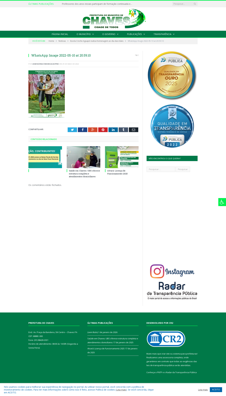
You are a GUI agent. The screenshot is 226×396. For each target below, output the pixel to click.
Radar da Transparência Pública (181, 372)
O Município (84, 34)
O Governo (108, 34)
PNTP (159, 372)
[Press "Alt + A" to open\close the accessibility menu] (222, 202)
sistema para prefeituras (185, 353)
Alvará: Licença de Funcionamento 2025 (117, 172)
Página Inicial (60, 34)
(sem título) (92, 332)
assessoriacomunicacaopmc (45, 64)
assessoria (168, 357)
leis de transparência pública (160, 365)
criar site (165, 353)
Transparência (162, 34)
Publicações (134, 34)
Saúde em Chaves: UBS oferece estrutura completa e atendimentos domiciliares (84, 173)
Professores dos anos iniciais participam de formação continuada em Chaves (98, 4)
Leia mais (121, 389)
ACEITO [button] (216, 389)
